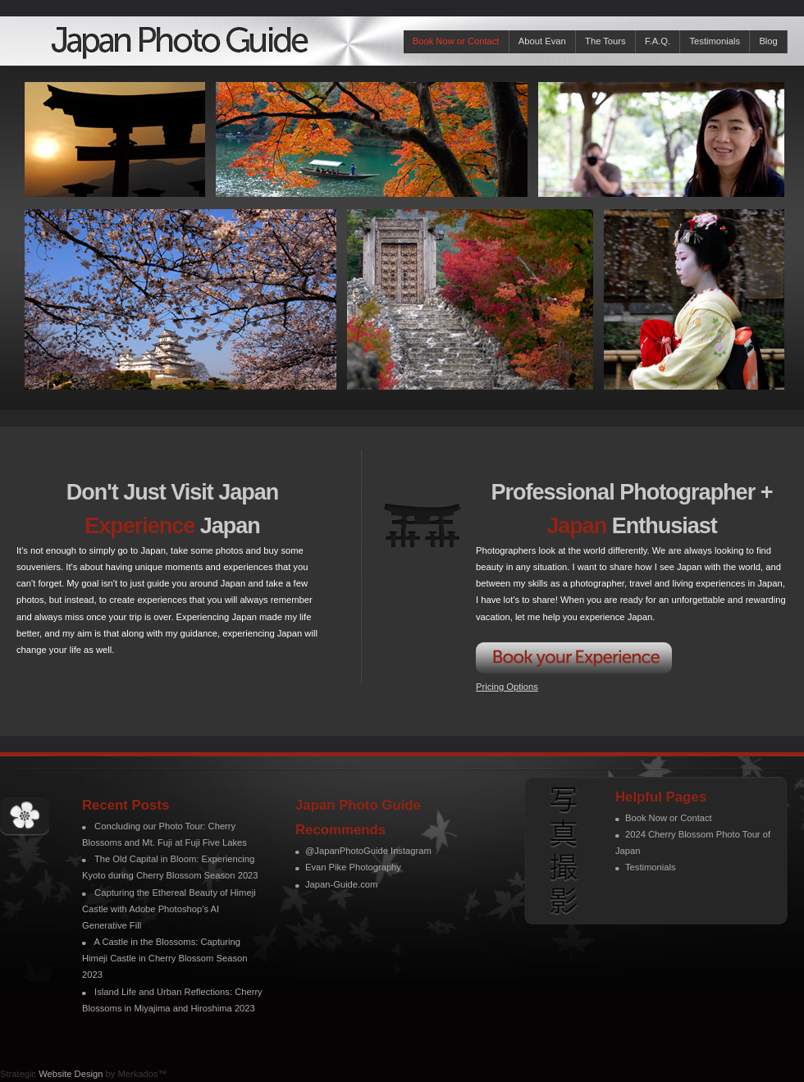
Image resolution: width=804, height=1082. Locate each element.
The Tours (605, 41)
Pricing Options (507, 687)
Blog (768, 41)
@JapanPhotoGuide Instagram (368, 851)
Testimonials (714, 41)
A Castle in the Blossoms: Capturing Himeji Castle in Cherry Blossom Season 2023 (164, 958)
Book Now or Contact (456, 41)
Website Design (71, 1074)
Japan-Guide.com (341, 884)
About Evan (542, 41)
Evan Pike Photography (353, 867)
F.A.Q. (657, 41)
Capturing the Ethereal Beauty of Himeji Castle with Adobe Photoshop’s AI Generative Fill (169, 909)
